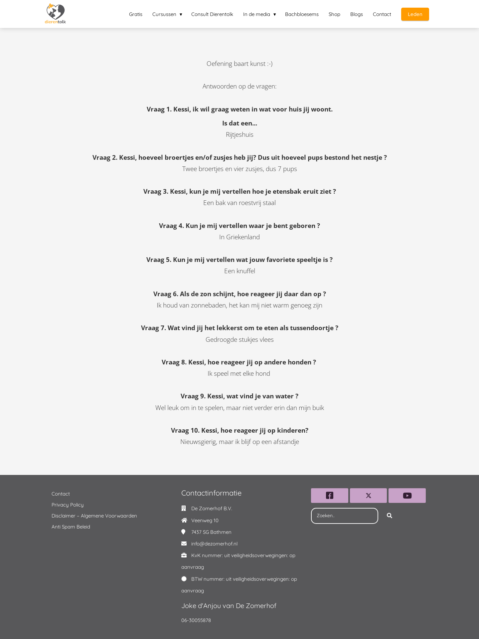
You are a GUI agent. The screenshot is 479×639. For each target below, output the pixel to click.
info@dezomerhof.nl (214, 543)
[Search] (389, 516)
